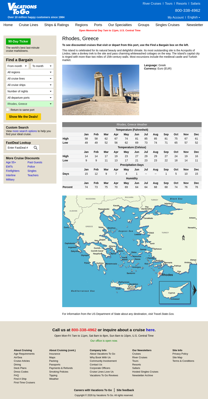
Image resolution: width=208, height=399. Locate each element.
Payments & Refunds (61, 368)
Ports (98, 25)
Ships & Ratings (56, 25)
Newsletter (195, 25)
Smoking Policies (58, 371)
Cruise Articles (22, 360)
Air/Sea (18, 357)
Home (8, 25)
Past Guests (35, 162)
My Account (176, 17)
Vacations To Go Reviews (104, 375)
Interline (11, 175)
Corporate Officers (100, 368)
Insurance (54, 353)
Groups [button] (143, 25)
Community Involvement (103, 360)
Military (10, 179)
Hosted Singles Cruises (145, 371)
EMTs (9, 166)
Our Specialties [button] (120, 25)
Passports (54, 364)
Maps (52, 357)
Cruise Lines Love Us (102, 371)
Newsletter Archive (142, 375)
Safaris (195, 3)
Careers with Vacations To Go (93, 390)
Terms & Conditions (183, 360)
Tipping (53, 375)
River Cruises (152, 3)
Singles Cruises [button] (167, 25)
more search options (25, 131)
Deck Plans (20, 368)
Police (31, 166)
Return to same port (22, 109)
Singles (32, 170)
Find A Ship (20, 378)
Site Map (177, 357)
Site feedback (125, 390)
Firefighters (12, 170)
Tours (168, 3)
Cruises (136, 353)
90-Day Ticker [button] (18, 41)
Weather (54, 378)
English (193, 17)
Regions (81, 25)
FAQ (16, 375)
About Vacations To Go (102, 353)
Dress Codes (21, 371)
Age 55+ (11, 162)
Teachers (33, 175)
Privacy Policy (180, 353)
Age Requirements (24, 353)
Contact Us (96, 364)
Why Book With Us (100, 357)
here (150, 330)
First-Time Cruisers (24, 382)
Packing (53, 360)
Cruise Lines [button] (28, 25)
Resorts (181, 3)
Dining (17, 364)
